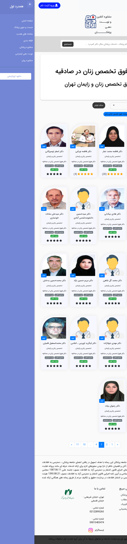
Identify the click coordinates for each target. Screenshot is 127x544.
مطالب (90, 499)
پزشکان (89, 495)
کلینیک (90, 504)
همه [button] (116, 114)
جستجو (33, 44)
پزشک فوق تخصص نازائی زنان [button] (81, 114)
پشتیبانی (89, 509)
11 (43, 444)
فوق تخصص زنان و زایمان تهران (63, 84)
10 (49, 444)
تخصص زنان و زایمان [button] (103, 114)
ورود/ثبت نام (14, 5)
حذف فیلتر (64, 105)
